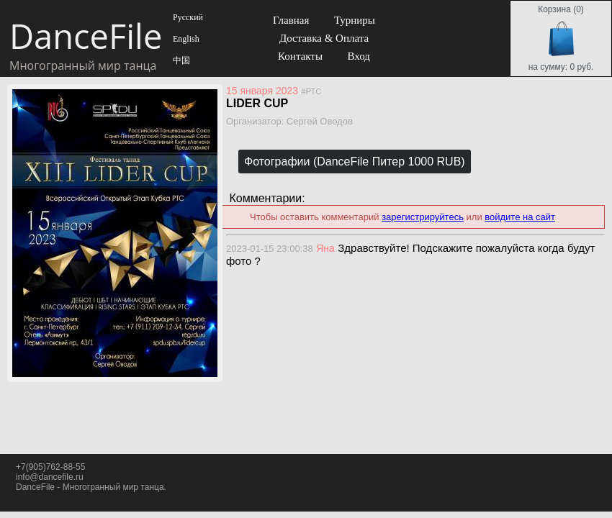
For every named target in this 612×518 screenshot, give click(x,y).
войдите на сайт (520, 217)
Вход (358, 56)
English (185, 39)
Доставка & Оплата (324, 38)
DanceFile (85, 36)
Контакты (300, 56)
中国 (180, 60)
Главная (291, 20)
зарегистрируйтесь (423, 217)
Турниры (354, 20)
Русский (187, 17)
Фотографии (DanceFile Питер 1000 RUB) (354, 161)
